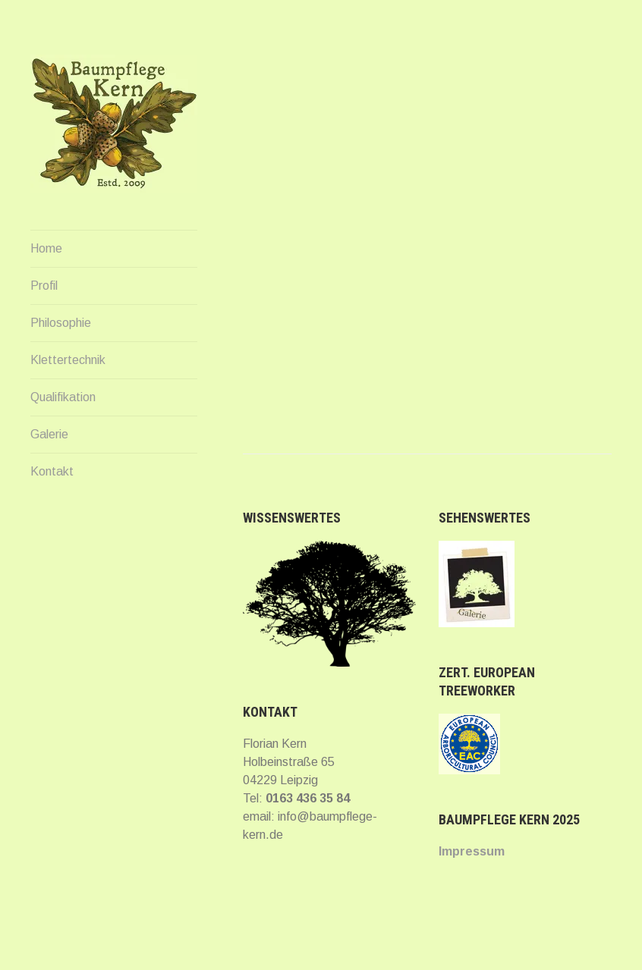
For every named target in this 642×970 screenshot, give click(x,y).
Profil (44, 285)
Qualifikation (63, 397)
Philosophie (60, 322)
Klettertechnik (67, 359)
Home (46, 248)
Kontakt (52, 471)
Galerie (49, 434)
